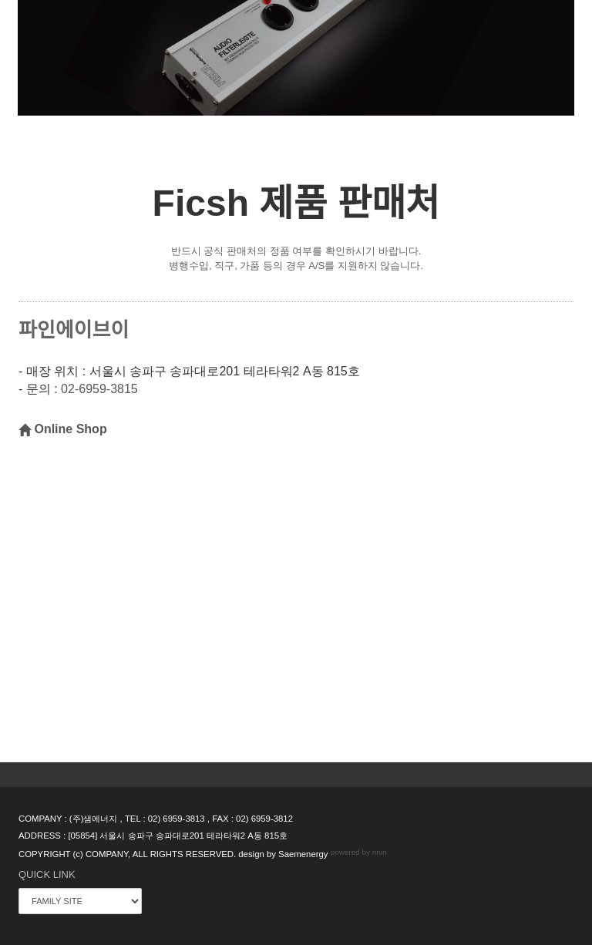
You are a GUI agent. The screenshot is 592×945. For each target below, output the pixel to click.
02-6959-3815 (99, 389)
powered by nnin (359, 853)
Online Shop (62, 429)
